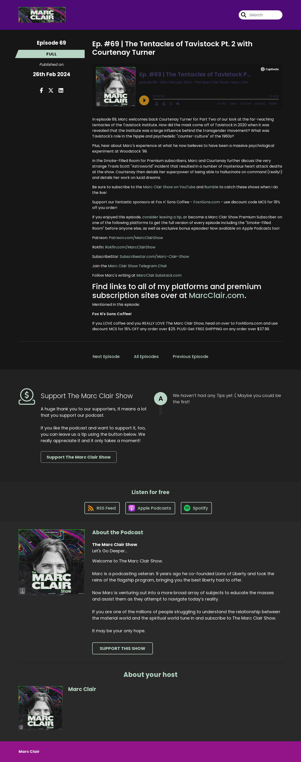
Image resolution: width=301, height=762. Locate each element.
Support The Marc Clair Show (79, 457)
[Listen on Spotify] (196, 508)
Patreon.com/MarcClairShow (136, 237)
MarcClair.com (216, 295)
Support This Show (122, 648)
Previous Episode (190, 356)
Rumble (211, 187)
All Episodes (146, 356)
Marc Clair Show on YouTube (169, 187)
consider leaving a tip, (162, 217)
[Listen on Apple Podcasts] (150, 508)
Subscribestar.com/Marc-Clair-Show (154, 256)
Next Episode (106, 356)
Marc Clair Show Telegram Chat (137, 266)
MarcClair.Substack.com (159, 275)
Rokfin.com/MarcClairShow (130, 247)
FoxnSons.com (206, 202)
